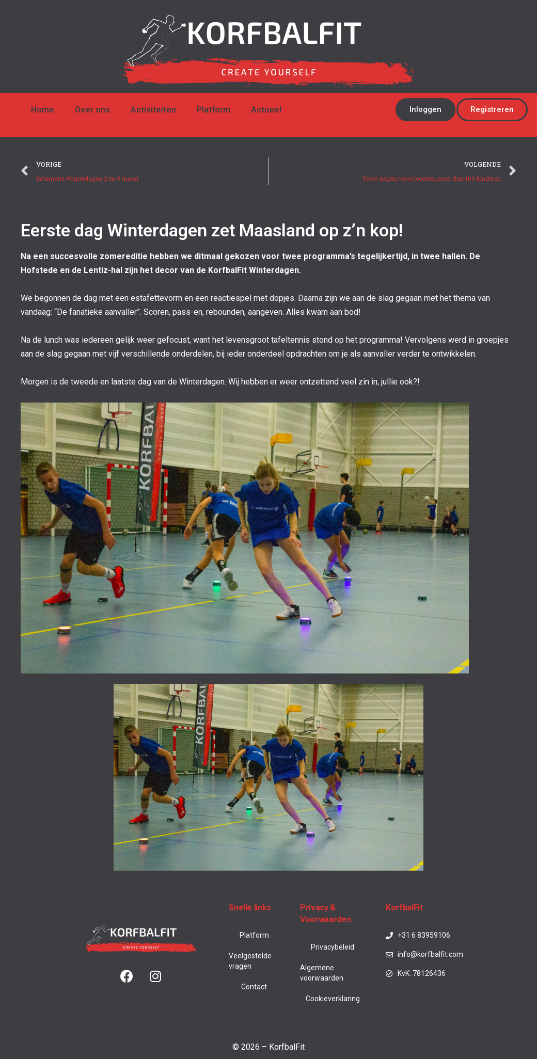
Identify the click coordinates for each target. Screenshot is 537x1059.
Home (42, 110)
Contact (254, 987)
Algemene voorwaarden (321, 973)
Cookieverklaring (333, 998)
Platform (213, 110)
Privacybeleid (332, 947)
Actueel (266, 110)
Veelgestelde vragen (250, 961)
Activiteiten (153, 110)
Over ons (92, 110)
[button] (425, 109)
